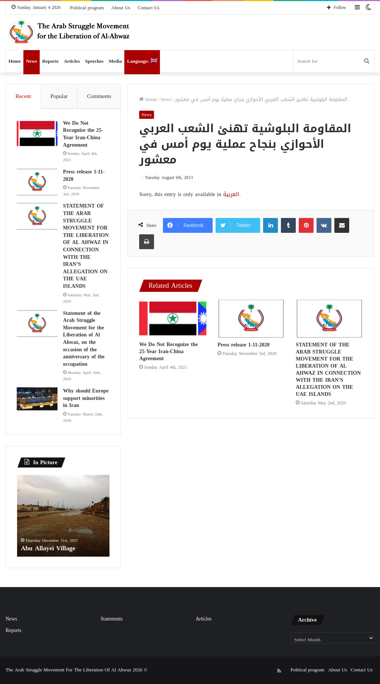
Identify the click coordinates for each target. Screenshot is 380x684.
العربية (231, 194)
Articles (72, 61)
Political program (87, 7)
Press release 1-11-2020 (243, 345)
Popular (59, 96)
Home (15, 61)
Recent (23, 96)
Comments (99, 96)
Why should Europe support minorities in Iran (86, 398)
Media (115, 61)
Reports (50, 61)
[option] (63, 516)
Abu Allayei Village (49, 549)
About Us (120, 7)
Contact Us (149, 7)
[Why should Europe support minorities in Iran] (37, 399)
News (31, 61)
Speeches (94, 61)
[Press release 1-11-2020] (251, 319)
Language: (142, 61)
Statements (112, 619)
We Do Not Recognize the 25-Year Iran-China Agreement (168, 351)
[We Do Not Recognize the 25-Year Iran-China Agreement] (172, 318)
